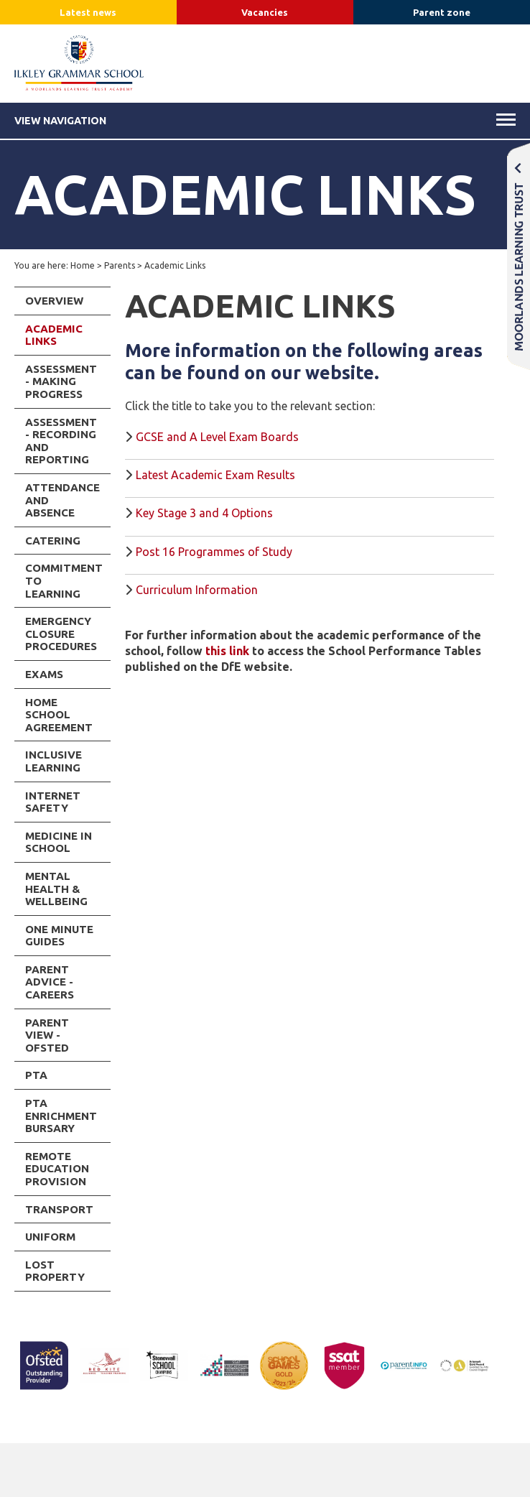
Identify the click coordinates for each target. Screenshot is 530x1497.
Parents (119, 265)
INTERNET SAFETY (52, 802)
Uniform (50, 1236)
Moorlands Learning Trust (518, 256)
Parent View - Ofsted (47, 1035)
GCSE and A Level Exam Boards (217, 436)
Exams (44, 674)
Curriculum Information (197, 589)
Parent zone (441, 12)
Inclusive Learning (53, 761)
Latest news (88, 12)
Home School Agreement (59, 714)
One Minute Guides (59, 935)
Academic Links (54, 335)
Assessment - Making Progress (61, 381)
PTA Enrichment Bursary (61, 1115)
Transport (59, 1209)
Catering (52, 540)
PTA (36, 1075)
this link (227, 650)
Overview (54, 301)
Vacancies (264, 12)
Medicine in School (58, 842)
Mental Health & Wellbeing (56, 888)
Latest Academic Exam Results (215, 474)
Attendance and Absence (62, 500)
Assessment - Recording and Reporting (61, 441)
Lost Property (55, 1271)
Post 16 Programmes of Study (214, 551)
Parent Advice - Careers (49, 982)
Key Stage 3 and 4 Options (204, 512)
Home (82, 265)
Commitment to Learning (64, 580)
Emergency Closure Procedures (61, 633)
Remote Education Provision (57, 1168)
